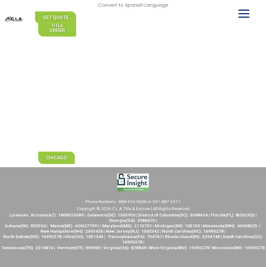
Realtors (57, 50)
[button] (57, 26)
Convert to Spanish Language (133, 5)
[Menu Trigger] (244, 13)
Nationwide (58, 65)
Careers (57, 94)
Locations (57, 109)
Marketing (57, 138)
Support (57, 123)
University (57, 79)
